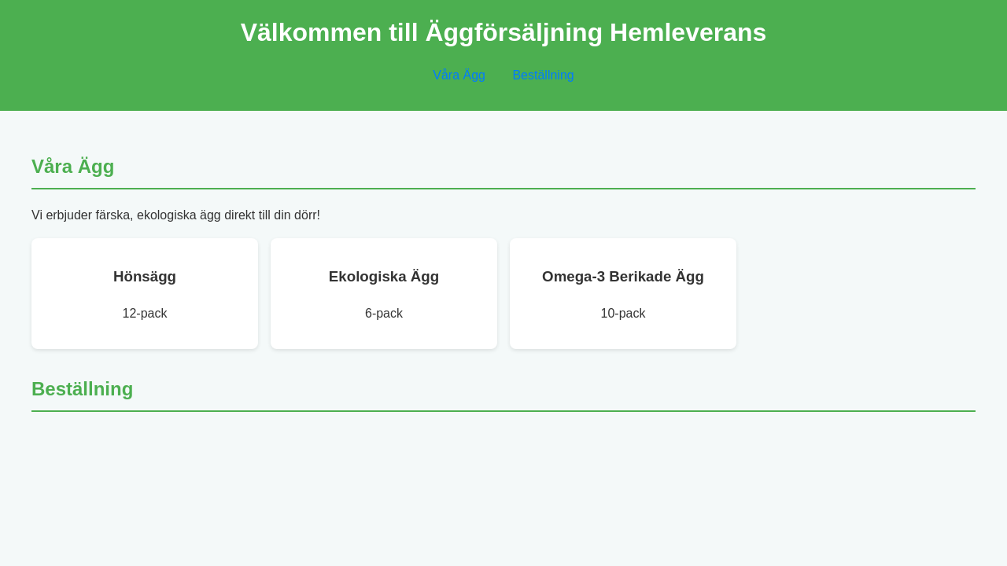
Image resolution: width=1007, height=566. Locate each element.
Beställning (543, 75)
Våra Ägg (459, 75)
